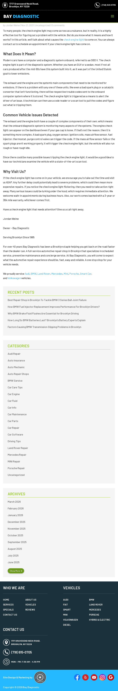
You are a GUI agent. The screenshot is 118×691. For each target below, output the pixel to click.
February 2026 (16, 508)
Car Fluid (12, 400)
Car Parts (13, 420)
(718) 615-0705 (109, 5)
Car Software (15, 434)
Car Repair (13, 427)
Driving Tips (14, 441)
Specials (8, 609)
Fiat (65, 604)
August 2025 (15, 548)
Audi (27, 273)
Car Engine (14, 394)
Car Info (12, 407)
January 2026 (15, 515)
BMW (33, 273)
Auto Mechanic (16, 367)
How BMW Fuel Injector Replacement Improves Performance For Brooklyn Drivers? (54, 306)
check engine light (74, 39)
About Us (30, 599)
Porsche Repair (16, 468)
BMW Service (15, 380)
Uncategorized (42, 25)
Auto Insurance (16, 360)
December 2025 (16, 521)
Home (6, 599)
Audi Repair (14, 353)
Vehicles (30, 604)
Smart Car (85, 273)
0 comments (58, 25)
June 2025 (14, 562)
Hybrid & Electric (99, 619)
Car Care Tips (15, 387)
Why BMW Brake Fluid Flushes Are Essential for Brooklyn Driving (43, 313)
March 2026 (14, 501)
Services (8, 604)
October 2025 (15, 535)
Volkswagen (14, 278)
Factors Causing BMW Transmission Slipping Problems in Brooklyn (44, 326)
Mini (66, 273)
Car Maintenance (17, 414)
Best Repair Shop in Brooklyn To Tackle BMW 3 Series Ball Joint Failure (47, 299)
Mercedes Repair (17, 454)
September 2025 (17, 541)
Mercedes (57, 273)
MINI (65, 614)
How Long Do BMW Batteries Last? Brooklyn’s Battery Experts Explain (47, 320)
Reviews (30, 609)
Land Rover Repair (18, 447)
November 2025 (17, 528)
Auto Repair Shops (18, 373)
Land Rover (43, 273)
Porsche (74, 273)
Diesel (67, 624)
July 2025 (13, 555)
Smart (67, 609)
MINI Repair (14, 461)
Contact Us (10, 614)
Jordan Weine (13, 25)
